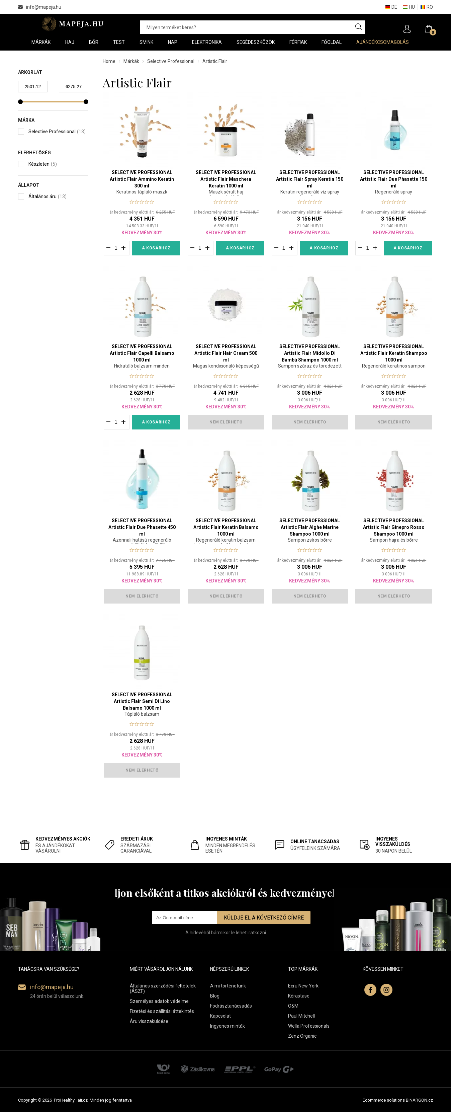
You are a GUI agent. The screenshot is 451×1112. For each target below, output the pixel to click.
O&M (293, 1006)
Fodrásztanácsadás (231, 1006)
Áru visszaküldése (149, 1021)
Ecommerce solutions (384, 1100)
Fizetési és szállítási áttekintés (162, 1011)
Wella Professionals (309, 1026)
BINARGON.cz (419, 1100)
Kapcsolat (220, 1016)
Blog (214, 996)
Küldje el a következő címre (264, 918)
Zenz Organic (302, 1036)
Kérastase (298, 996)
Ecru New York (303, 985)
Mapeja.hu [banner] (72, 23)
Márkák (131, 61)
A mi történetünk (228, 985)
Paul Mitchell (301, 1016)
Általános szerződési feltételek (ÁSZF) (163, 988)
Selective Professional (170, 61)
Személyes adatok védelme (159, 1001)
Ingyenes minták (227, 1026)
